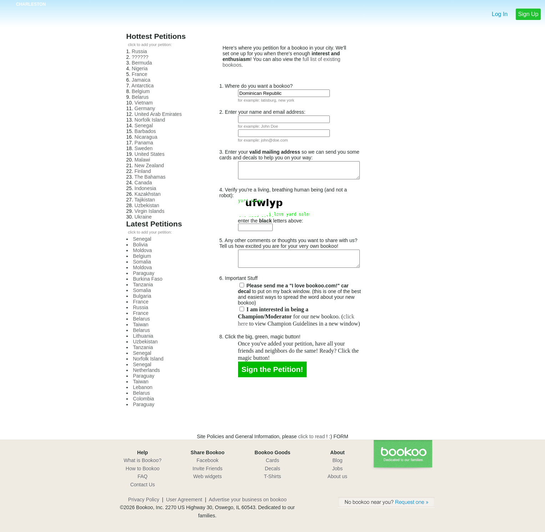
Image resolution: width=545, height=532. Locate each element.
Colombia (143, 398)
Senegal (144, 125)
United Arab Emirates (158, 114)
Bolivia (140, 244)
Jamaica (141, 80)
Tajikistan (145, 200)
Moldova (142, 250)
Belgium (141, 91)
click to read (312, 436)
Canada (143, 182)
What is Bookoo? (143, 460)
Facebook (207, 460)
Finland (143, 171)
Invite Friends (207, 468)
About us (337, 476)
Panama (144, 142)
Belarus (140, 97)
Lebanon (143, 387)
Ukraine (143, 217)
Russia (139, 51)
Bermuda (142, 63)
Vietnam (144, 103)
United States (150, 154)
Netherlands (146, 370)
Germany (145, 108)
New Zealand (149, 165)
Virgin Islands (150, 211)
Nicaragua (146, 137)
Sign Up (528, 14)
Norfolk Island (150, 120)
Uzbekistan (147, 205)
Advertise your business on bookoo (248, 499)
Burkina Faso (147, 279)
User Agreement (184, 499)
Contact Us (142, 484)
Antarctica (142, 85)
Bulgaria (142, 296)
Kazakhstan (148, 194)
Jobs (337, 468)
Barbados (145, 131)
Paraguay (144, 273)
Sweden (144, 148)
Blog (337, 460)
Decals (272, 468)
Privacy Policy (143, 499)
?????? (140, 57)
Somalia (142, 262)
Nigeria (139, 68)
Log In (500, 14)
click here (278, 317)
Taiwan (141, 324)
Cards (272, 460)
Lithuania (143, 336)
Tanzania (143, 284)
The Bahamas (150, 177)
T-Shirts (272, 476)
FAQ (142, 476)
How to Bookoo (143, 468)
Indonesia (145, 188)
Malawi (142, 160)
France (139, 74)
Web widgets (207, 476)
